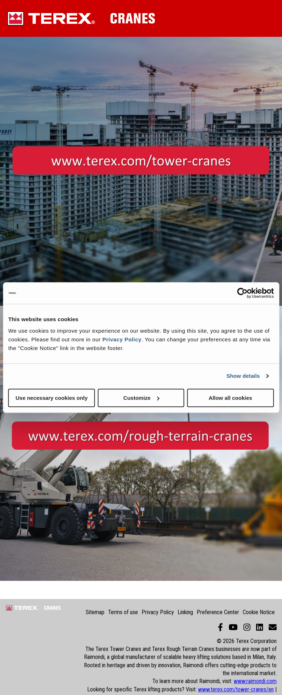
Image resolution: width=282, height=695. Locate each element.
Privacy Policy (122, 339)
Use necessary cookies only (51, 398)
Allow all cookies (230, 398)
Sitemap (95, 612)
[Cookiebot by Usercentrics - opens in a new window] (242, 293)
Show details (243, 376)
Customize (141, 398)
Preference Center (218, 612)
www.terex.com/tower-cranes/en (236, 689)
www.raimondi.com (255, 681)
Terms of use (123, 612)
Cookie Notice (259, 612)
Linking (185, 612)
